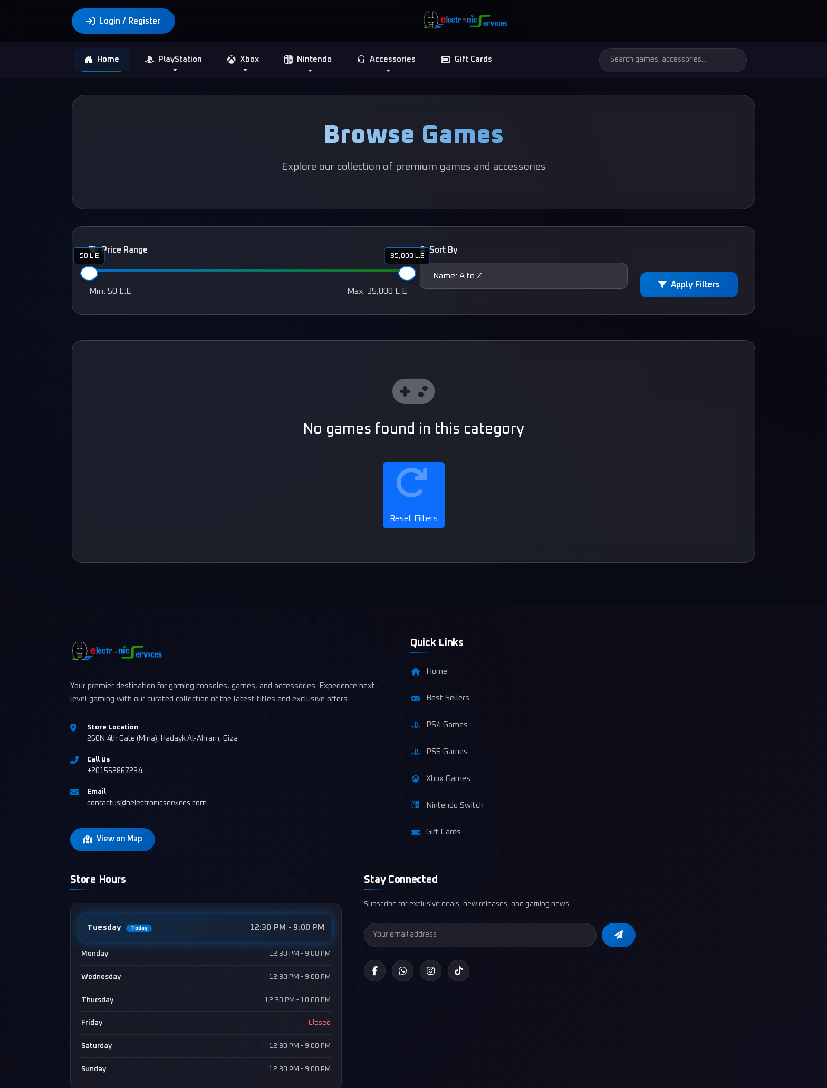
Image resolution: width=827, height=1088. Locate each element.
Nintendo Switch (344, 816)
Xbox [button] (243, 60)
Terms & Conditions (489, 1070)
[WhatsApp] (643, 756)
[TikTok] (700, 756)
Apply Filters (689, 285)
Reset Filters (414, 495)
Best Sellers (337, 709)
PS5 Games (337, 762)
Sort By (439, 250)
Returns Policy (688, 1070)
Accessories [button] (386, 60)
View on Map (114, 866)
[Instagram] (671, 756)
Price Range (118, 250)
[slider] (89, 274)
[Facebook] (614, 756)
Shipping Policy (623, 1070)
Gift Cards (466, 60)
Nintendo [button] (308, 60)
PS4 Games (337, 735)
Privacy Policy (560, 1070)
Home (101, 60)
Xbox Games (338, 789)
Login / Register (123, 21)
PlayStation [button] (173, 60)
